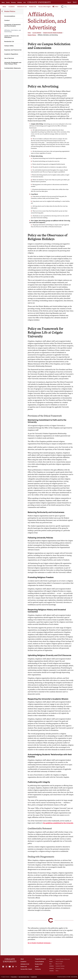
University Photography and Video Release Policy (12, 63)
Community (38, 969)
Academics (11, 6)
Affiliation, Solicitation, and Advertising (12, 30)
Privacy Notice (14, 976)
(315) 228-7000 (74, 976)
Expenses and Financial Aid (12, 50)
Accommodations (9, 16)
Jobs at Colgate (59, 961)
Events (8, 2)
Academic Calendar (60, 966)
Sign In (66, 2)
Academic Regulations (11, 54)
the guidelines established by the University (58, 823)
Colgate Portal (34, 976)
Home (29, 32)
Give (50, 963)
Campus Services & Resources (63, 959)
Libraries (51, 970)
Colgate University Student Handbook (52, 32)
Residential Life (9, 41)
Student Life (32, 6)
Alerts (57, 970)
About (4, 6)
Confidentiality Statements (12, 68)
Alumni (37, 966)
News (3, 2)
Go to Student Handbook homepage (39, 943)
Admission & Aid (22, 6)
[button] (73, 2)
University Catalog (60, 968)
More (56, 6)
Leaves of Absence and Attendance (11, 36)
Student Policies (32, 35)
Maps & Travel (59, 963)
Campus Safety (9, 45)
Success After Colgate (44, 6)
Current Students (36, 32)
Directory (13, 2)
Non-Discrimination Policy (24, 976)
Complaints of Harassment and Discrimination (12, 25)
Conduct (7, 20)
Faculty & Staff (38, 964)
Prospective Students (40, 959)
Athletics (19, 2)
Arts (24, 2)
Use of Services (9, 58)
